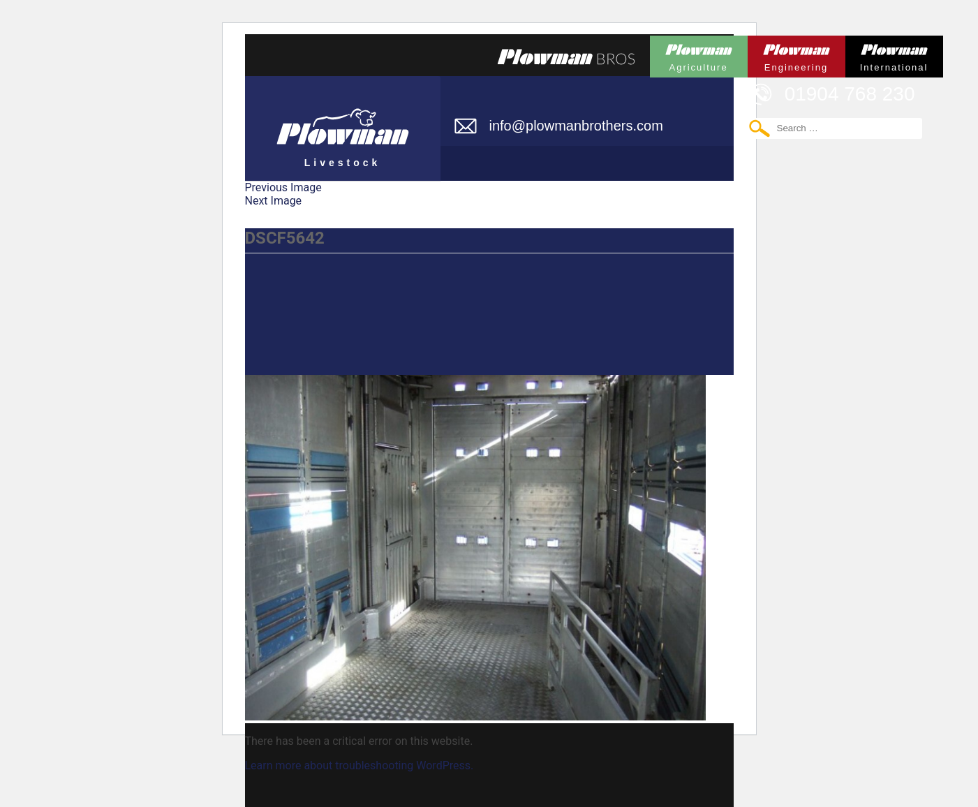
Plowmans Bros (566, 56)
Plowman (699, 54)
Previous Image (283, 187)
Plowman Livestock (342, 122)
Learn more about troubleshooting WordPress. (359, 765)
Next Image (273, 200)
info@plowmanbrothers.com (576, 125)
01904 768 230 (850, 94)
